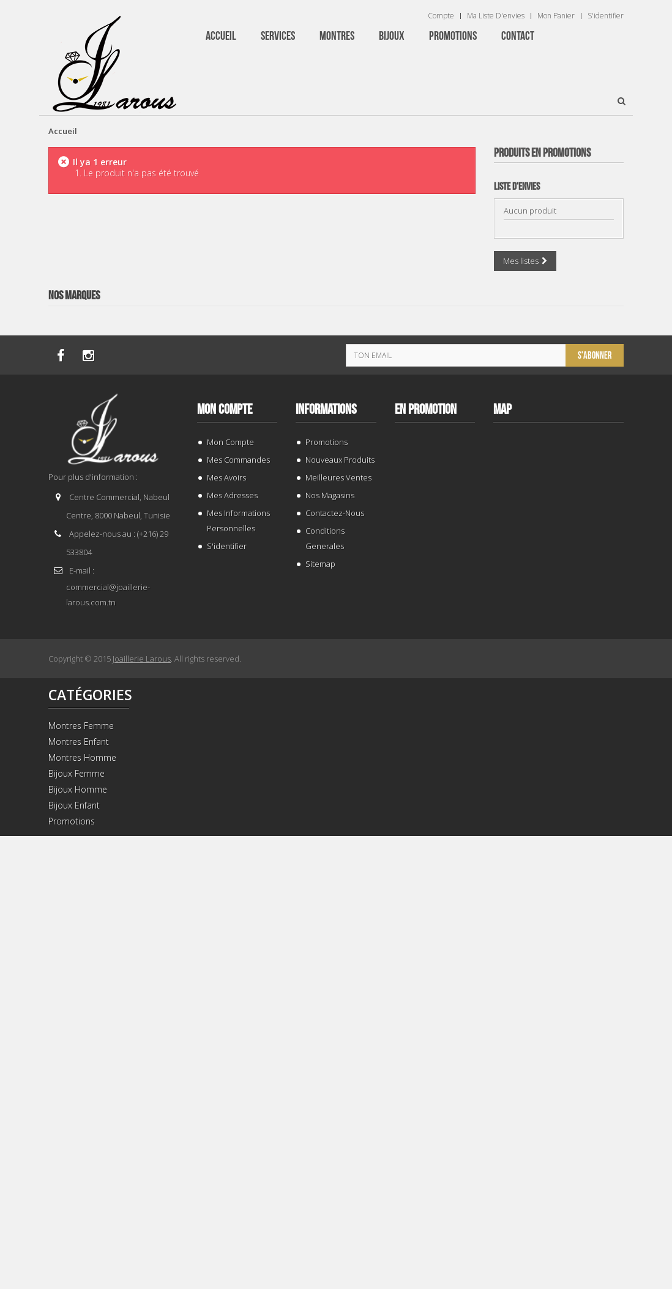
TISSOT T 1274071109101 (558, 1186)
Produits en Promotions (542, 153)
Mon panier (556, 16)
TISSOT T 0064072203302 (558, 922)
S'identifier (606, 16)
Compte (441, 16)
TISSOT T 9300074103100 (558, 394)
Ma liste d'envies (496, 16)
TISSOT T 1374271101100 (558, 658)
